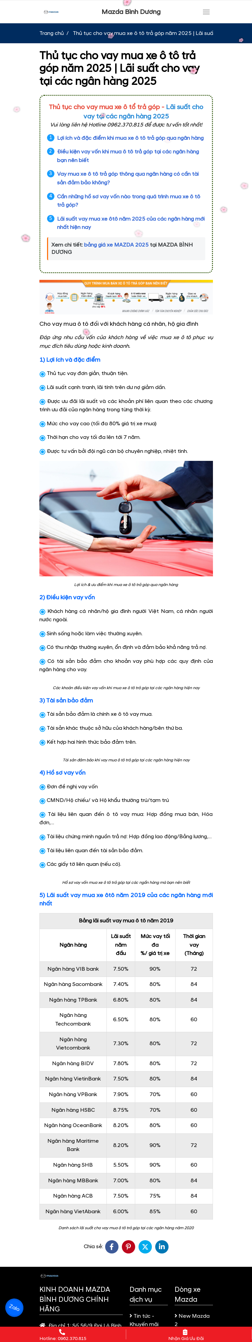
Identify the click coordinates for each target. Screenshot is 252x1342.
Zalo (14, 1307)
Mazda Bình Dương (131, 12)
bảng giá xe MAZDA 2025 (116, 245)
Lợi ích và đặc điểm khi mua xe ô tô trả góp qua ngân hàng (130, 138)
